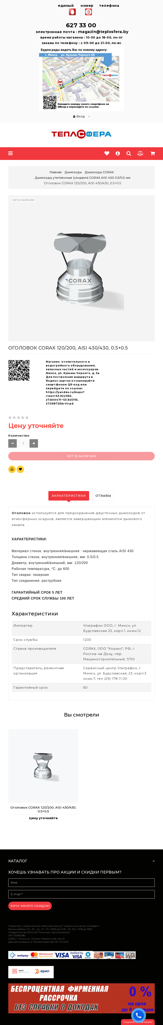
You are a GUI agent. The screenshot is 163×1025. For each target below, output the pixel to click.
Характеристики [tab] (69, 496)
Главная (55, 172)
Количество (18, 436)
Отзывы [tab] (103, 496)
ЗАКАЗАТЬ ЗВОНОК (139, 1015)
